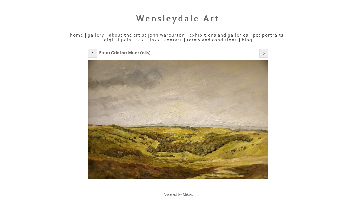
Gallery (96, 35)
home (76, 35)
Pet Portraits (268, 35)
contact (173, 40)
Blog (247, 40)
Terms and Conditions (212, 40)
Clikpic (188, 194)
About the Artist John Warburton (147, 35)
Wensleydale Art (178, 19)
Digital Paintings (124, 40)
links (154, 40)
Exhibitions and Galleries (219, 35)
